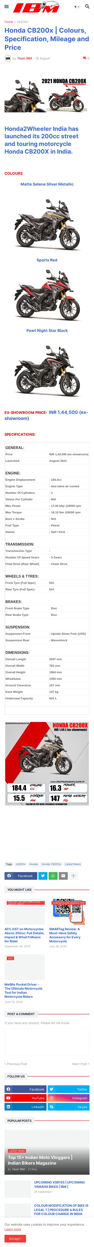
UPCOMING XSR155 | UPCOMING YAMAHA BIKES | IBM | (59, 1184)
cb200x (22, 22)
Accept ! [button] (15, 1238)
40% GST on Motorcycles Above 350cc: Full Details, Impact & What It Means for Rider (25, 935)
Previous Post (17, 1064)
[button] (6, 7)
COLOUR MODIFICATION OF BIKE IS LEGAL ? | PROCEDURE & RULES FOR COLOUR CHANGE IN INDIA (61, 1209)
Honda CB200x (51, 864)
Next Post (79, 1064)
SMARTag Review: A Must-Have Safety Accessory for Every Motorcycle (64, 935)
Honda (33, 864)
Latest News (73, 864)
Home (9, 22)
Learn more (13, 1229)
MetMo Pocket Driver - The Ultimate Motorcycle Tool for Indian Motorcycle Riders (23, 990)
